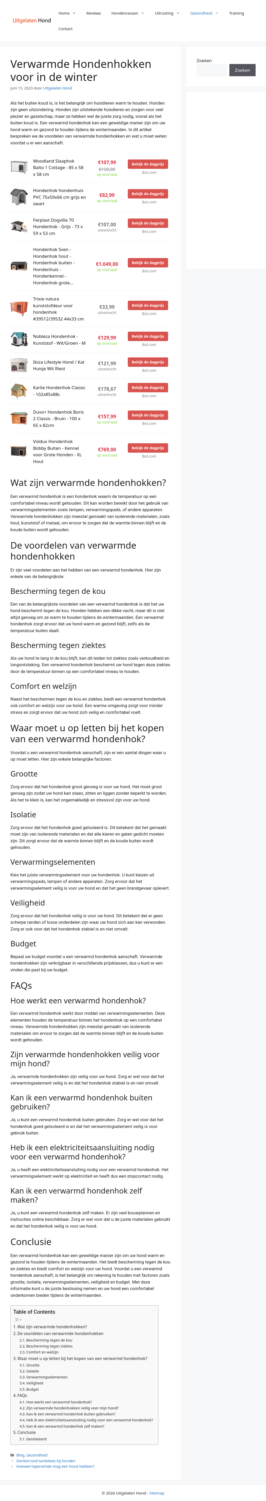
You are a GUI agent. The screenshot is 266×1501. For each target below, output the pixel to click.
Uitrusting (170, 13)
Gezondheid (207, 13)
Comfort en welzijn (42, 1352)
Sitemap (156, 1493)
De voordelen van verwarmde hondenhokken (60, 1333)
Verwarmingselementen (47, 1377)
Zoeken (204, 60)
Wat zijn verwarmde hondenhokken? (52, 1326)
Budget (32, 1389)
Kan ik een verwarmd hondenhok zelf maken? (65, 1426)
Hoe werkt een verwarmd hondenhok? (59, 1402)
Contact (65, 28)
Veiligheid (34, 1383)
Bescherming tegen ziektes (49, 1346)
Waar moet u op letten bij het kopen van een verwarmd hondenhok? (82, 1358)
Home (69, 13)
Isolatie (32, 1371)
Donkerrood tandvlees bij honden (46, 1460)
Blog (20, 1455)
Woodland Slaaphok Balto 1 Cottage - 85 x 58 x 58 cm (58, 167)
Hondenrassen (130, 13)
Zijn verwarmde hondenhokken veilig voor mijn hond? (72, 1408)
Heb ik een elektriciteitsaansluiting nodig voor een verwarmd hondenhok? (89, 1419)
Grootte (32, 1365)
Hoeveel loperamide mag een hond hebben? (55, 1466)
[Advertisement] (226, 180)
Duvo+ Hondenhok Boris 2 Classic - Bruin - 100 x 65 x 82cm (58, 418)
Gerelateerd (36, 1438)
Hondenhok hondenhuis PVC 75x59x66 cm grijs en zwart (59, 197)
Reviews (94, 13)
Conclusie (26, 1432)
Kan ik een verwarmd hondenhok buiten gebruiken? (70, 1414)
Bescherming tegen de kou (49, 1340)
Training (236, 13)
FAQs (22, 1395)
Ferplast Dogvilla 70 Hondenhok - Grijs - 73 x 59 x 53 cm (58, 226)
